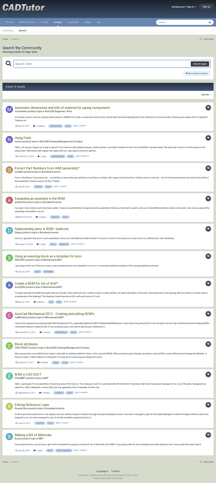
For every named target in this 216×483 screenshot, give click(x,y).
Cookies (115, 471)
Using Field (23, 138)
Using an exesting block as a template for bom (48, 256)
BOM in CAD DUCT (28, 374)
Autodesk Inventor (51, 172)
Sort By (205, 95)
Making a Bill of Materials (33, 435)
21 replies (39, 126)
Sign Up (206, 6)
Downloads (72, 22)
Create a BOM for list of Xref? (36, 283)
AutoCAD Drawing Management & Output (61, 141)
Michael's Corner (27, 22)
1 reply (41, 156)
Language (102, 471)
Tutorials (9, 22)
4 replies (39, 302)
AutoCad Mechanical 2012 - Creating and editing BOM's (54, 314)
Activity (58, 24)
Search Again (199, 64)
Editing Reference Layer (32, 405)
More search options (197, 73)
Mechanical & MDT (52, 260)
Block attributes (26, 344)
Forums (44, 22)
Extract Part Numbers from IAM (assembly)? (47, 168)
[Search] (172, 22)
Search (22, 30)
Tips (99, 22)
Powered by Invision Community (108, 478)
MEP (46, 378)
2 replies (41, 217)
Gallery (87, 22)
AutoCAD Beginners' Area (58, 111)
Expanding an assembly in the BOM (40, 199)
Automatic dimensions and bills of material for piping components (62, 108)
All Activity (8, 30)
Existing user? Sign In (184, 7)
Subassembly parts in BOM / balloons (42, 229)
